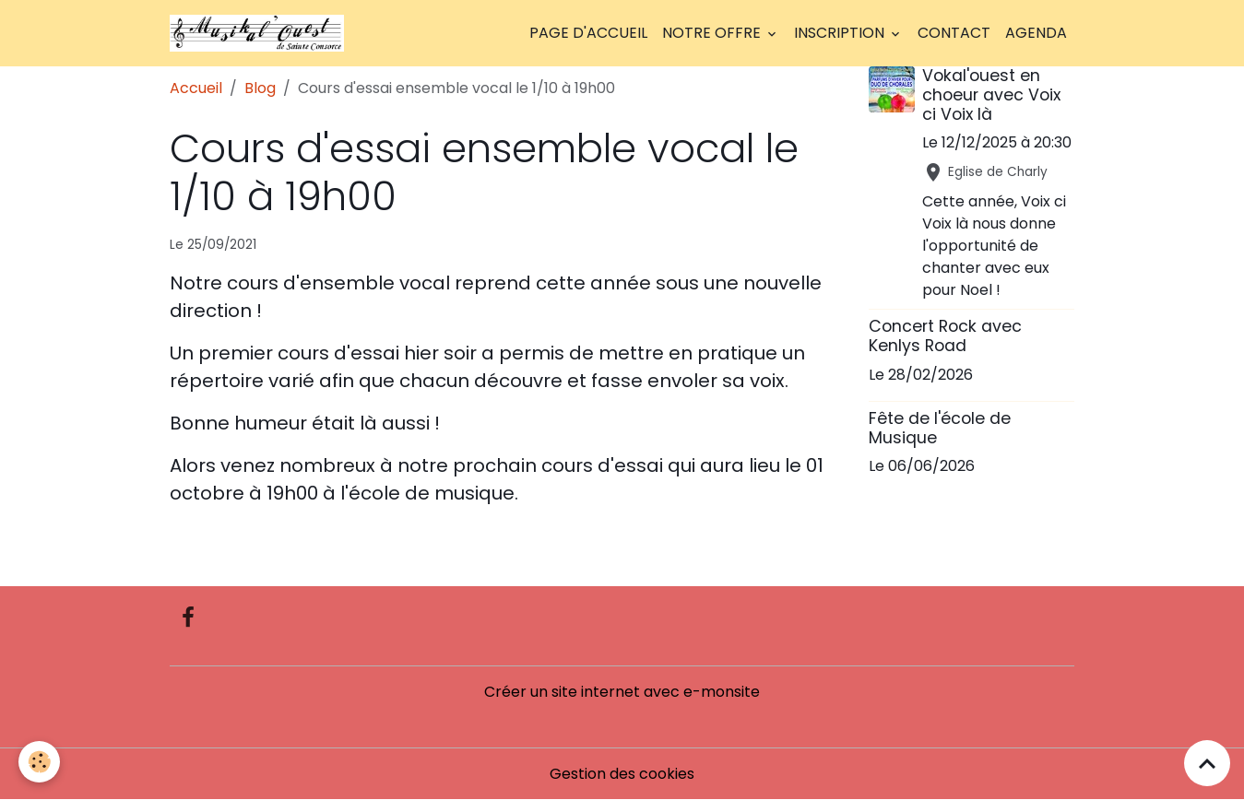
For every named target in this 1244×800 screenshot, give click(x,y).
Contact (954, 32)
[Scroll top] (1207, 763)
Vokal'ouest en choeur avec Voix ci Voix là (991, 95)
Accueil (196, 88)
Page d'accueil (588, 32)
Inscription (841, 32)
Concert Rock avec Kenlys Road (945, 336)
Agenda (1036, 32)
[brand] (260, 33)
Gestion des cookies (622, 773)
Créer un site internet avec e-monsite (622, 691)
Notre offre (713, 32)
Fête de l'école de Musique (940, 428)
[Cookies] (39, 761)
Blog (260, 88)
